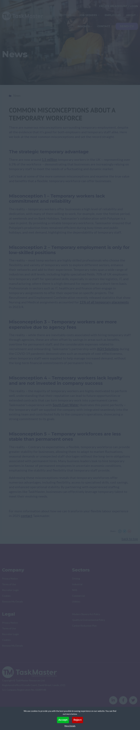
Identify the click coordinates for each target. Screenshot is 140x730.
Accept (63, 719)
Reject (77, 719)
